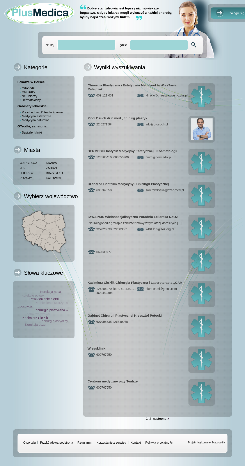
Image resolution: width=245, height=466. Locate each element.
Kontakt (136, 442)
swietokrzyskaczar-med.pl (165, 190)
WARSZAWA (28, 163)
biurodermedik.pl (159, 157)
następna (159, 418)
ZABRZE (52, 168)
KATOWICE (54, 178)
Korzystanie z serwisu (111, 442)
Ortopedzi (28, 88)
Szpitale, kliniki (32, 132)
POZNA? (26, 178)
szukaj (50, 45)
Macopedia (218, 442)
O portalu (29, 442)
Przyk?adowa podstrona (56, 442)
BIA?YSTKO (54, 173)
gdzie (123, 45)
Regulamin (84, 442)
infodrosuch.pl (157, 124)
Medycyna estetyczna (36, 116)
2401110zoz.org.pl (160, 229)
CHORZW (27, 173)
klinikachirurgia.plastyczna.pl (167, 95)
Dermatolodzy (31, 100)
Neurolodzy (29, 96)
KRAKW (51, 163)
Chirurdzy (28, 92)
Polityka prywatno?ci (159, 442)
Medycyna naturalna (36, 120)
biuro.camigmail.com (161, 289)
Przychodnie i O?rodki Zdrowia (43, 112)
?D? (22, 168)
